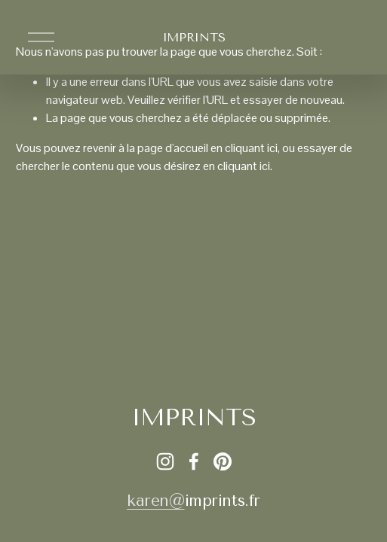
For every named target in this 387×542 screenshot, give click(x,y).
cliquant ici (251, 148)
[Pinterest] (222, 461)
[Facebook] (194, 461)
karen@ (155, 501)
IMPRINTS (193, 37)
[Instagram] (165, 461)
